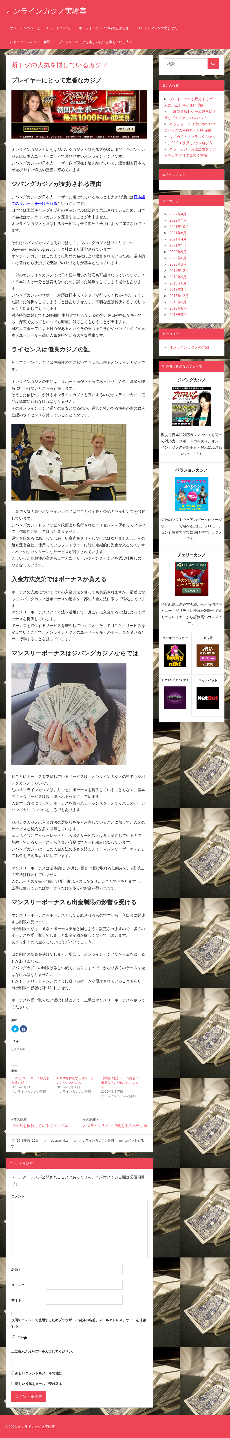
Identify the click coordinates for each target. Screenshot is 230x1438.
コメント (18, 1196)
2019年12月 (179, 270)
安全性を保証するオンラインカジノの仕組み (75, 1080)
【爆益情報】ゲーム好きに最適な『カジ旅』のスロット (120, 1082)
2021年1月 (178, 245)
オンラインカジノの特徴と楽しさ (104, 28)
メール (17, 1285)
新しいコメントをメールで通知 (38, 1373)
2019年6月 (178, 283)
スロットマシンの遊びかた (157, 28)
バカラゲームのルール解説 (30, 42)
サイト (16, 1300)
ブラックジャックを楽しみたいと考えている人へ (95, 42)
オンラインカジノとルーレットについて (40, 28)
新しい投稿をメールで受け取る (38, 1383)
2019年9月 (178, 276)
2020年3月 (178, 264)
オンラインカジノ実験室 (46, 11)
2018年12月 (179, 295)
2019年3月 (178, 289)
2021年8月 (178, 232)
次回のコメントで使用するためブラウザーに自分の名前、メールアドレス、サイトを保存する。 (78, 1323)
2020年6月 (178, 258)
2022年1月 (178, 220)
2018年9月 (178, 302)
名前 (16, 1269)
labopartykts (59, 1140)
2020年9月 (178, 251)
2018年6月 (178, 308)
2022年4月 (178, 214)
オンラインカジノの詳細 (96, 1140)
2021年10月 (179, 226)
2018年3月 (178, 314)
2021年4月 (178, 239)
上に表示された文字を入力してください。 (43, 1351)
